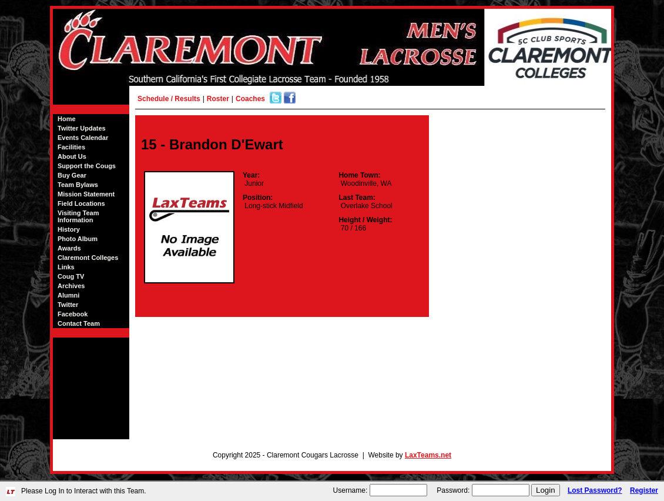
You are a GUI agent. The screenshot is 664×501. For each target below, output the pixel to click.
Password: (453, 490)
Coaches (250, 99)
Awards (69, 248)
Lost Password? (595, 490)
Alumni (68, 295)
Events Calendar (83, 137)
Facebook (73, 314)
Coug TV (71, 276)
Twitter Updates (82, 128)
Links (66, 266)
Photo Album (78, 238)
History (69, 229)
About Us (72, 156)
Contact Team (79, 323)
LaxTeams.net (428, 455)
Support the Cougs (87, 165)
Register (644, 490)
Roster (218, 99)
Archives (71, 285)
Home (67, 118)
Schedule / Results (169, 99)
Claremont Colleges (88, 257)
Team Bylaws (78, 184)
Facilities (71, 147)
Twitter (68, 304)
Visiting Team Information (78, 216)
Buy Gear (72, 175)
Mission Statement (86, 194)
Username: (350, 490)
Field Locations (81, 203)
